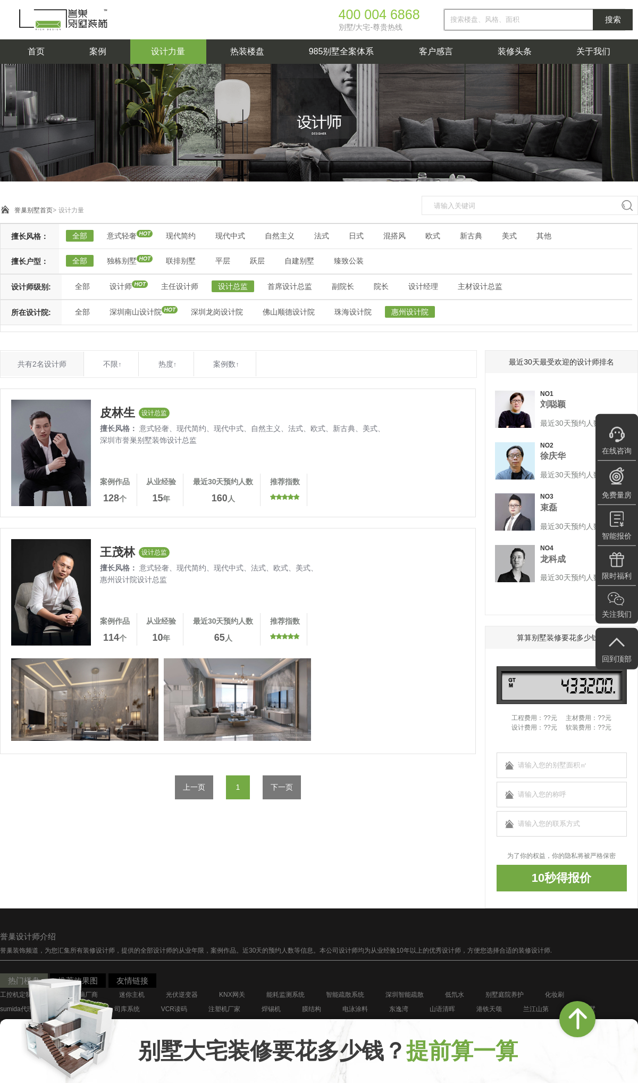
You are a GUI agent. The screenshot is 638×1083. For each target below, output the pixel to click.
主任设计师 (179, 286)
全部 (79, 236)
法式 (321, 236)
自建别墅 (299, 261)
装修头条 (515, 51)
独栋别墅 (122, 261)
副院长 (343, 286)
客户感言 (436, 51)
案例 (97, 51)
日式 (356, 236)
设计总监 (233, 286)
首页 (36, 51)
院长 (381, 286)
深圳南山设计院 (136, 312)
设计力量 (168, 51)
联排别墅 (181, 261)
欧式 (432, 236)
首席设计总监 (289, 286)
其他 (543, 236)
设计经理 (423, 286)
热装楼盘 (247, 51)
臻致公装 (349, 261)
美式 (509, 236)
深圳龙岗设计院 (217, 312)
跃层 (257, 261)
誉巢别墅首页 (33, 210)
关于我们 (593, 51)
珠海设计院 (353, 312)
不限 (112, 364)
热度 (167, 364)
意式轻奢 (122, 236)
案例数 (226, 364)
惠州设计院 (410, 312)
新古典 (471, 236)
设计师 (121, 286)
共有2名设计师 (42, 364)
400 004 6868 (379, 14)
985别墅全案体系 (341, 51)
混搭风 (394, 236)
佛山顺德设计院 (289, 312)
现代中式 (230, 236)
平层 (222, 261)
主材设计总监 (480, 286)
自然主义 (280, 236)
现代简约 (181, 236)
